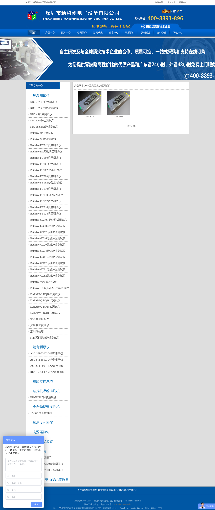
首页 (34, 32)
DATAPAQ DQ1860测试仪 (45, 294)
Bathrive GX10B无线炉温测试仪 (48, 219)
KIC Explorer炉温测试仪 (44, 126)
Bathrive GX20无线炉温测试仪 (48, 244)
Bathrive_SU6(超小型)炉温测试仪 (49, 288)
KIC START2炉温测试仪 (44, 108)
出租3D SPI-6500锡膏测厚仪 (46, 463)
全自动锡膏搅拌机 (46, 407)
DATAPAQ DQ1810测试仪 (45, 300)
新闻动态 (98, 32)
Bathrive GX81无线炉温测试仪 (48, 269)
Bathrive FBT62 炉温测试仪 (46, 170)
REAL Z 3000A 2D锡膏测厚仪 (47, 372)
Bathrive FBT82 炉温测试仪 (46, 182)
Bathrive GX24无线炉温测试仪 (48, 250)
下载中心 (177, 32)
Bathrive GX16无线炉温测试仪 (48, 238)
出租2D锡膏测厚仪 (41, 457)
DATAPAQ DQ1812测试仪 (45, 312)
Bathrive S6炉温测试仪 (43, 139)
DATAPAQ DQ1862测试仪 (45, 306)
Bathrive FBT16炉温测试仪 (45, 207)
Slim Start (90, 116)
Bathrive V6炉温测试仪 (43, 281)
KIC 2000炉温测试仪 (42, 120)
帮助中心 (183, 2)
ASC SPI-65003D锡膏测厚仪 (46, 359)
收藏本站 (159, 2)
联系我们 (130, 32)
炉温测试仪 (41, 95)
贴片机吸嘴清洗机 (46, 391)
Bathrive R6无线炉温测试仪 (46, 151)
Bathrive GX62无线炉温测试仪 (48, 263)
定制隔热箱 (37, 331)
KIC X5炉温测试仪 (41, 114)
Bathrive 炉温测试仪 (42, 132)
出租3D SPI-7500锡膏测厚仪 (46, 470)
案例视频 (145, 32)
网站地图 (171, 2)
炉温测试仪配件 (39, 319)
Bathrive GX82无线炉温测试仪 (48, 275)
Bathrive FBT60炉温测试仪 (45, 157)
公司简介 (82, 32)
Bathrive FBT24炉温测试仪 (45, 213)
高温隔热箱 (41, 432)
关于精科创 (83, 490)
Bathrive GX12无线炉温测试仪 (48, 232)
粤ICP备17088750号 (122, 504)
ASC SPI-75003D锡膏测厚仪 (46, 353)
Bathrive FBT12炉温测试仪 (45, 201)
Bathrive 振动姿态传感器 (51, 479)
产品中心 (50, 32)
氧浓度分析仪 (43, 422)
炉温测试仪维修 (39, 325)
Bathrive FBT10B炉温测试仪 (46, 195)
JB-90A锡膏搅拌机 (41, 413)
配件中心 (66, 32)
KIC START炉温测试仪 (43, 101)
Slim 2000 (118, 116)
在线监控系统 (43, 381)
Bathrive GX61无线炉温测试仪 (48, 257)
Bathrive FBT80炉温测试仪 (45, 176)
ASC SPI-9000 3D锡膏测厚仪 (47, 365)
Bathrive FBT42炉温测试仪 (45, 145)
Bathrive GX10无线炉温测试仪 (48, 226)
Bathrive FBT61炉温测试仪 (45, 164)
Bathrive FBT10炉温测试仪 (45, 188)
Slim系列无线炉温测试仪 (44, 337)
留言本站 (114, 32)
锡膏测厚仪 (41, 347)
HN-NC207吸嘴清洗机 (43, 397)
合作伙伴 (161, 32)
